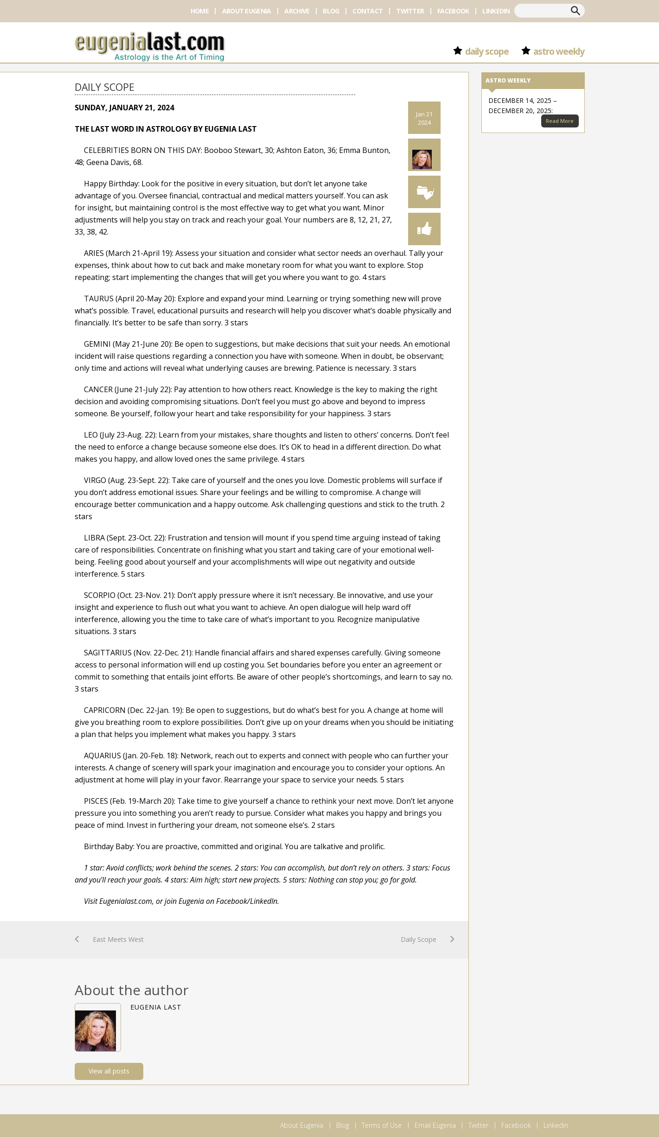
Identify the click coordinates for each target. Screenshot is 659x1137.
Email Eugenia (435, 1125)
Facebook (453, 10)
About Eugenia (246, 10)
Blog (331, 10)
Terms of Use (382, 1125)
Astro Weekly (559, 51)
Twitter (410, 10)
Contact (367, 10)
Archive (296, 10)
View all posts (109, 1071)
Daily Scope (487, 51)
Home (200, 10)
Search (575, 10)
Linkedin (496, 10)
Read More (560, 120)
